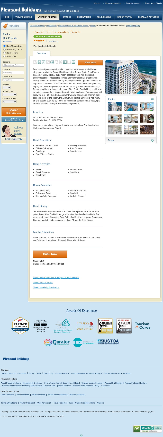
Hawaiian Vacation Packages (90, 373)
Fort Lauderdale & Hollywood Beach (73, 26)
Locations (27, 383)
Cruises (67, 17)
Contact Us (106, 386)
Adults (8, 91)
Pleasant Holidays (37, 26)
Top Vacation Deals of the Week (117, 373)
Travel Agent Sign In (153, 3)
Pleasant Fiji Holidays (113, 383)
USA (39, 373)
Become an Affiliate (71, 383)
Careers (100, 403)
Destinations (84, 17)
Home (6, 17)
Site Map (4, 370)
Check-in (7, 69)
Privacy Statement (27, 403)
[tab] (130, 99)
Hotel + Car (11, 56)
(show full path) (133, 26)
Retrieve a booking (113, 3)
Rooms (6, 85)
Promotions (14, 26)
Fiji (52, 373)
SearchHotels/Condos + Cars (14, 119)
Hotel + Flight (11, 53)
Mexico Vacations (77, 395)
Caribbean (21, 373)
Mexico (12, 373)
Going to (6, 62)
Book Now (90, 62)
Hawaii (3, 373)
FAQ (97, 386)
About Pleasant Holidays (11, 383)
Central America (62, 373)
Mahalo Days (36, 386)
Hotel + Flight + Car (14, 49)
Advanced (7, 41)
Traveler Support (133, 3)
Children (9, 99)
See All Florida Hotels (43, 282)
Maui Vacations (23, 395)
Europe (32, 373)
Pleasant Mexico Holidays (91, 383)
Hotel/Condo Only (14, 46)
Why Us (97, 3)
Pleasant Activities (148, 17)
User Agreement (44, 403)
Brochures (38, 383)
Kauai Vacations (38, 395)
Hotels (93, 26)
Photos (111, 99)
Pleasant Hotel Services (83, 386)
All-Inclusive (104, 17)
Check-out (7, 77)
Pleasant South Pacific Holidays (15, 386)
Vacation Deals (23, 17)
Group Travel (124, 17)
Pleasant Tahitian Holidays (136, 383)
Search (13, 111)
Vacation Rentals (47, 17)
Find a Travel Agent (52, 383)
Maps (111, 140)
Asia (73, 373)
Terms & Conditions (9, 403)
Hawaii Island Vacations (57, 395)
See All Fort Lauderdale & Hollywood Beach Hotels (56, 277)
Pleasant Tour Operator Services (57, 386)
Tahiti (46, 373)
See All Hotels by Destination (46, 287)
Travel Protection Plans (63, 403)
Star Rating (53, 41)
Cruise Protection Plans (85, 403)
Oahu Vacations (7, 395)
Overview (41, 53)
